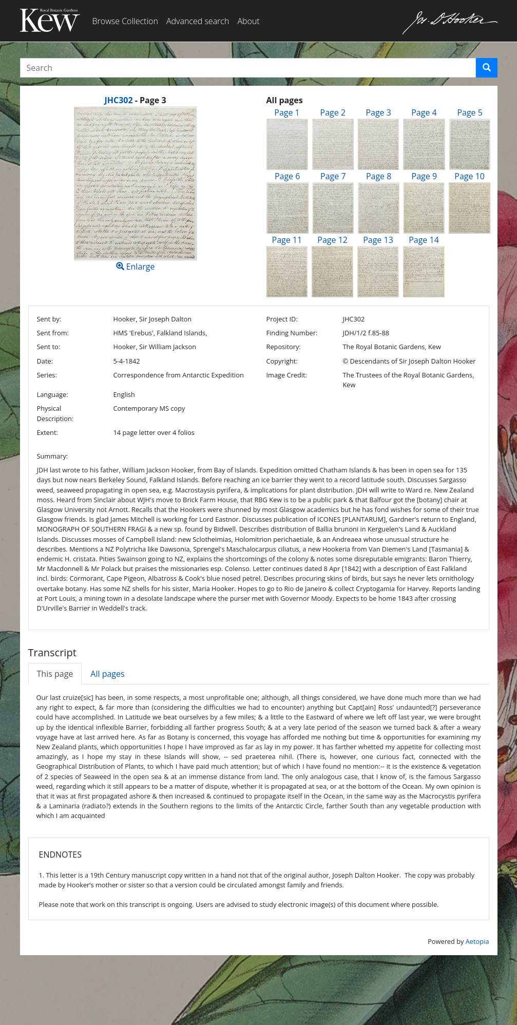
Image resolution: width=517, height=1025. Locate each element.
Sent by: (49, 319)
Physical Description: (55, 413)
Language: (52, 394)
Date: (45, 361)
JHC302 (118, 100)
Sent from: (53, 332)
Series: (47, 374)
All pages (107, 673)
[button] (486, 68)
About (248, 21)
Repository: (283, 346)
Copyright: (281, 361)
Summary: (52, 456)
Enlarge (135, 189)
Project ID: (281, 319)
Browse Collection (125, 21)
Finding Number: (291, 332)
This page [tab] (55, 673)
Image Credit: (286, 374)
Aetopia (477, 941)
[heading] (135, 100)
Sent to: (49, 346)
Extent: (47, 432)
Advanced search (197, 21)
